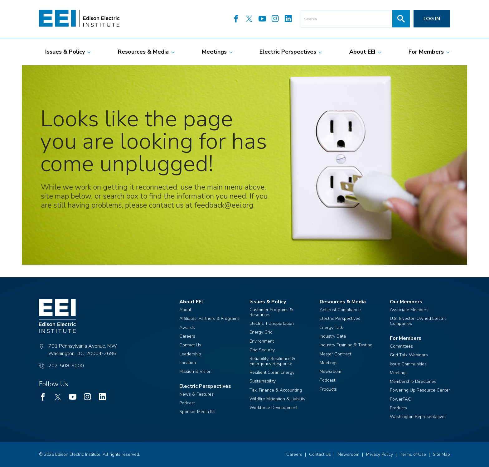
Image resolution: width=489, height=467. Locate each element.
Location (187, 363)
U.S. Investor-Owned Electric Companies (418, 320)
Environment (261, 341)
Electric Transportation (271, 323)
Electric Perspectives (340, 318)
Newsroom (330, 371)
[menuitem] (65, 52)
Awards (187, 327)
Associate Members (409, 310)
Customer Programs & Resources (271, 312)
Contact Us (190, 345)
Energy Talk (331, 327)
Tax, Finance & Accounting (275, 390)
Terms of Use (413, 454)
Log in (432, 18)
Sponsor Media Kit (197, 412)
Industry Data (333, 336)
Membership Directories (413, 381)
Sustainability (262, 381)
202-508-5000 (66, 365)
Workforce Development (273, 408)
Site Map (441, 454)
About (185, 310)
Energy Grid (261, 332)
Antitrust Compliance (340, 310)
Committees (401, 346)
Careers (187, 336)
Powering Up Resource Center (420, 390)
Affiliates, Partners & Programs (209, 318)
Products (328, 389)
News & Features (196, 394)
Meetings (328, 363)
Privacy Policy (379, 454)
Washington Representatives (418, 417)
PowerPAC (400, 399)
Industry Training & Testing (346, 345)
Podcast (187, 403)
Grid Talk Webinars (409, 355)
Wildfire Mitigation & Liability (277, 399)
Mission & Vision (195, 371)
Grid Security (262, 350)
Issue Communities (408, 364)
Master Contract (335, 354)
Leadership (190, 354)
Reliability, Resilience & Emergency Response (272, 361)
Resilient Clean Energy (271, 372)
